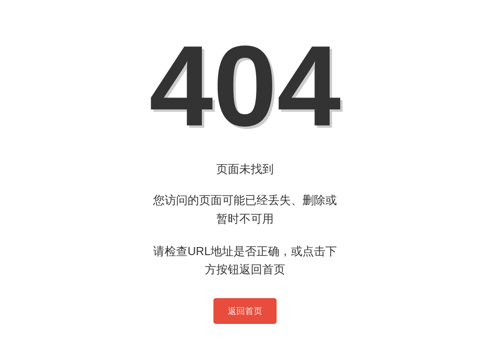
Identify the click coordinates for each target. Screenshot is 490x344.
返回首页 (245, 311)
